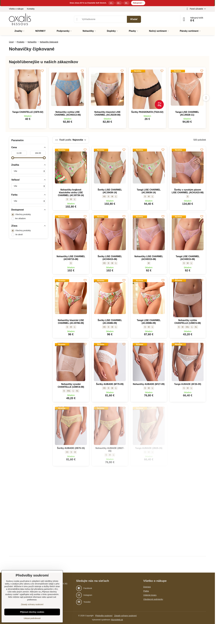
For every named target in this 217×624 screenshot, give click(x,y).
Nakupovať (138, 3)
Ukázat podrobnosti (32, 618)
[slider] (12, 157)
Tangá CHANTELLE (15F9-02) (27, 112)
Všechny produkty (21, 214)
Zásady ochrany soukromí (125, 615)
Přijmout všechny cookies (32, 612)
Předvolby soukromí (103, 615)
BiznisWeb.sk (117, 620)
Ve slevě (17, 234)
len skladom (18, 218)
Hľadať (134, 19)
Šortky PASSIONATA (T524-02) (147, 112)
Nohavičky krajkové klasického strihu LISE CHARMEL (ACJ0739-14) (71, 192)
